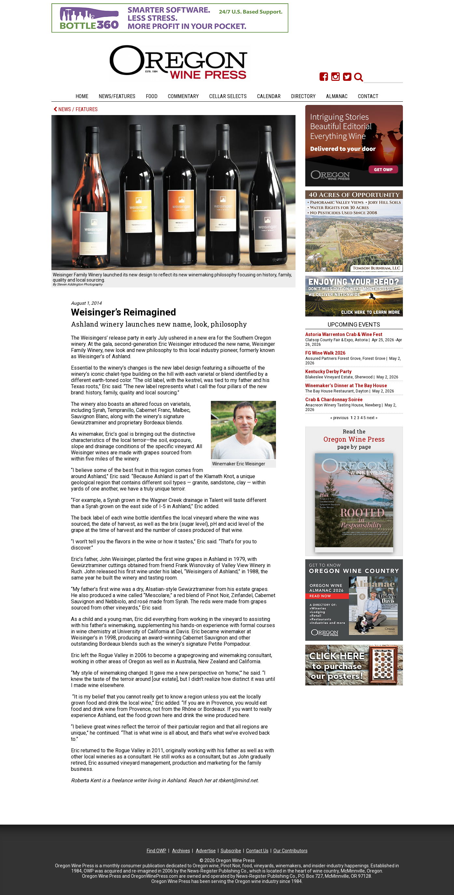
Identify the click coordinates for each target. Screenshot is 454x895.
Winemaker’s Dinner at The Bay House (346, 385)
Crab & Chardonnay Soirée (334, 399)
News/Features (117, 96)
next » (372, 418)
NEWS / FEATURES (75, 109)
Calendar (269, 96)
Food (152, 96)
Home (82, 96)
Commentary (183, 96)
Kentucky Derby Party (328, 371)
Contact (368, 96)
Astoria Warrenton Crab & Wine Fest (343, 334)
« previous (340, 418)
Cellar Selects (228, 96)
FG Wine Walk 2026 (325, 353)
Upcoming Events (354, 324)
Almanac (337, 96)
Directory (303, 96)
